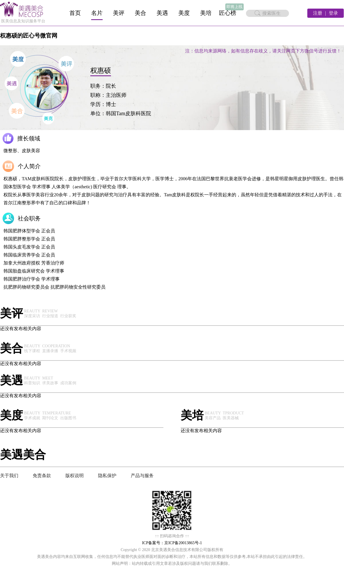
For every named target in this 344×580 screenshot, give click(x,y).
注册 (317, 13)
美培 (206, 13)
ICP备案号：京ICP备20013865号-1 (172, 543)
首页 (75, 13)
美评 (118, 13)
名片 (97, 13)
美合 (140, 13)
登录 (333, 13)
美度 (184, 13)
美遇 (162, 13)
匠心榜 (227, 13)
